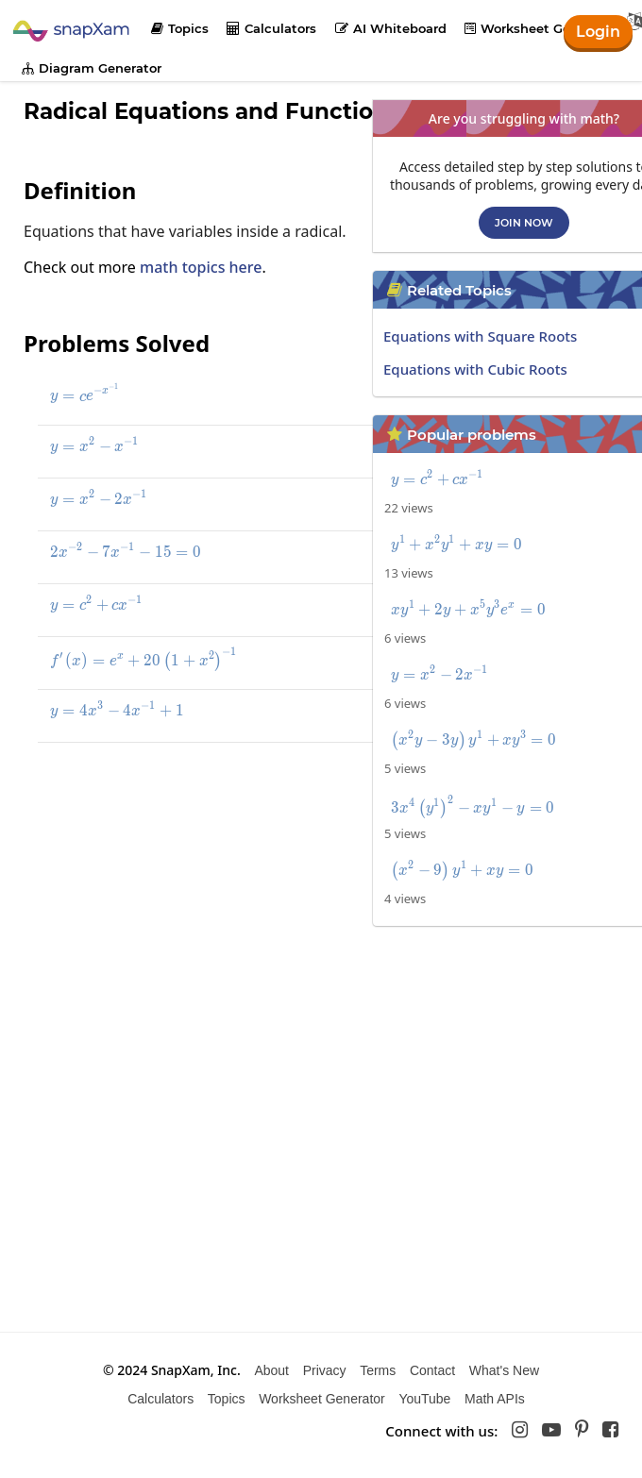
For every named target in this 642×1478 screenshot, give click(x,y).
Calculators (271, 28)
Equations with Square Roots (480, 336)
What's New (504, 1370)
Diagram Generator (91, 68)
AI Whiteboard (391, 28)
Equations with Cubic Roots (475, 369)
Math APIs (495, 1398)
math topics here (201, 267)
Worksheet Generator (541, 28)
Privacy (324, 1370)
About (271, 1370)
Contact (432, 1370)
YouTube (424, 1398)
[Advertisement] (163, 881)
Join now (524, 222)
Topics (180, 28)
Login (598, 32)
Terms (378, 1370)
